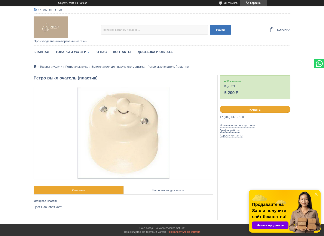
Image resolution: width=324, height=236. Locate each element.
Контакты (122, 51)
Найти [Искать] (220, 29)
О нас (102, 51)
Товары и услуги (71, 51)
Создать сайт (66, 2)
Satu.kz (180, 228)
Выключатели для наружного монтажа (117, 66)
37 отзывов (231, 2)
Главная (41, 51)
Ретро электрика (76, 66)
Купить (255, 109)
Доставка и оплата (155, 51)
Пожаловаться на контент (184, 231)
